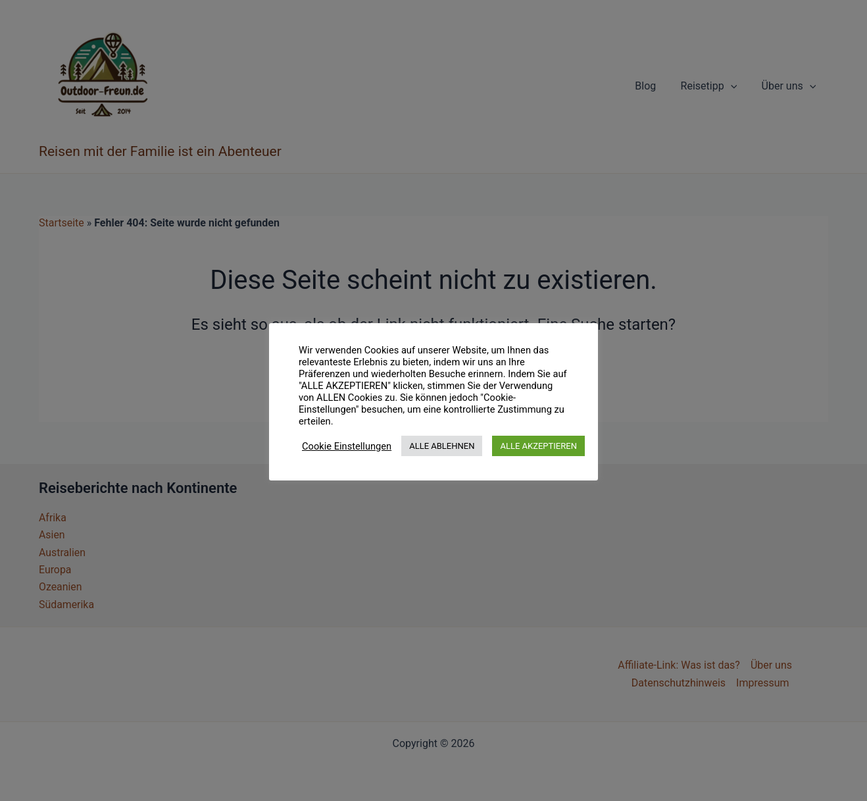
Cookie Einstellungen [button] (346, 446)
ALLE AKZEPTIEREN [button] (538, 446)
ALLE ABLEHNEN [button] (441, 446)
